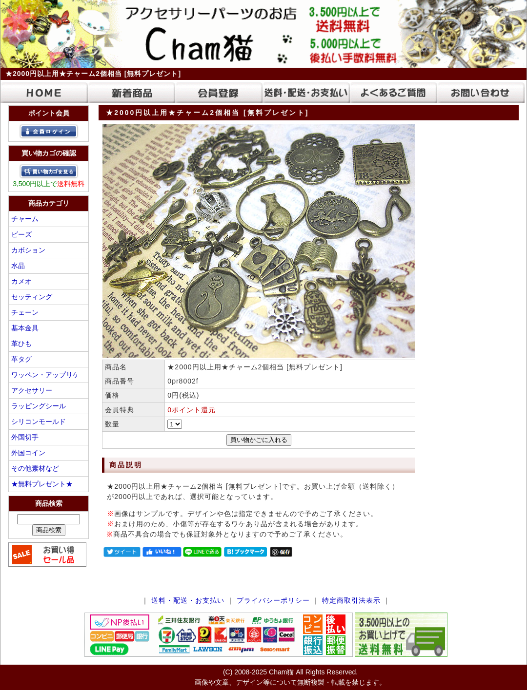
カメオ (21, 281)
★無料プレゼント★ (42, 484)
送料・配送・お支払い (187, 600)
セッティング (31, 297)
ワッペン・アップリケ (45, 375)
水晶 (18, 265)
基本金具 (25, 328)
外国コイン (28, 453)
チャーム (25, 219)
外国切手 (25, 437)
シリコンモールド (38, 421)
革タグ (21, 359)
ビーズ (21, 234)
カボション (28, 250)
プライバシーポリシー (273, 600)
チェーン (25, 312)
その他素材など (35, 468)
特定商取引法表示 (351, 600)
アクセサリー (31, 390)
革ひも (21, 343)
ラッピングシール (38, 406)
